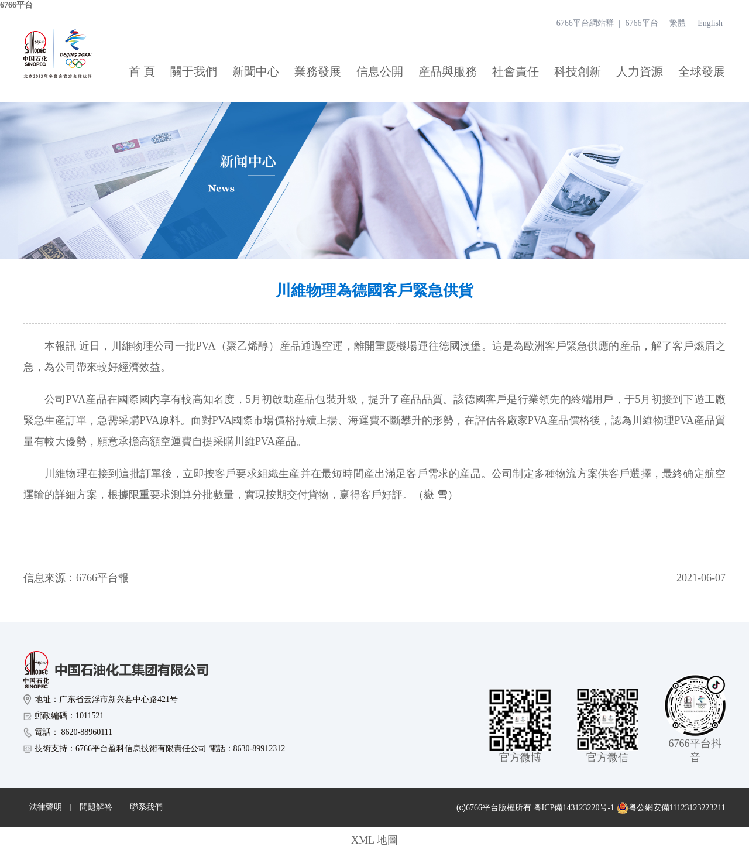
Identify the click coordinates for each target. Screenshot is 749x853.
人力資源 (639, 71)
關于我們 (193, 71)
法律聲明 (45, 807)
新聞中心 (255, 71)
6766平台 (16, 5)
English (710, 23)
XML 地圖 (374, 840)
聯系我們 (146, 807)
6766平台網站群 (585, 23)
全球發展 (701, 71)
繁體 (677, 23)
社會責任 (515, 71)
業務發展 (317, 71)
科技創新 (577, 71)
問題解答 (96, 807)
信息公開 (379, 71)
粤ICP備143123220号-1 (574, 807)
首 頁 (142, 71)
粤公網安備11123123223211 (671, 808)
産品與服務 (447, 71)
